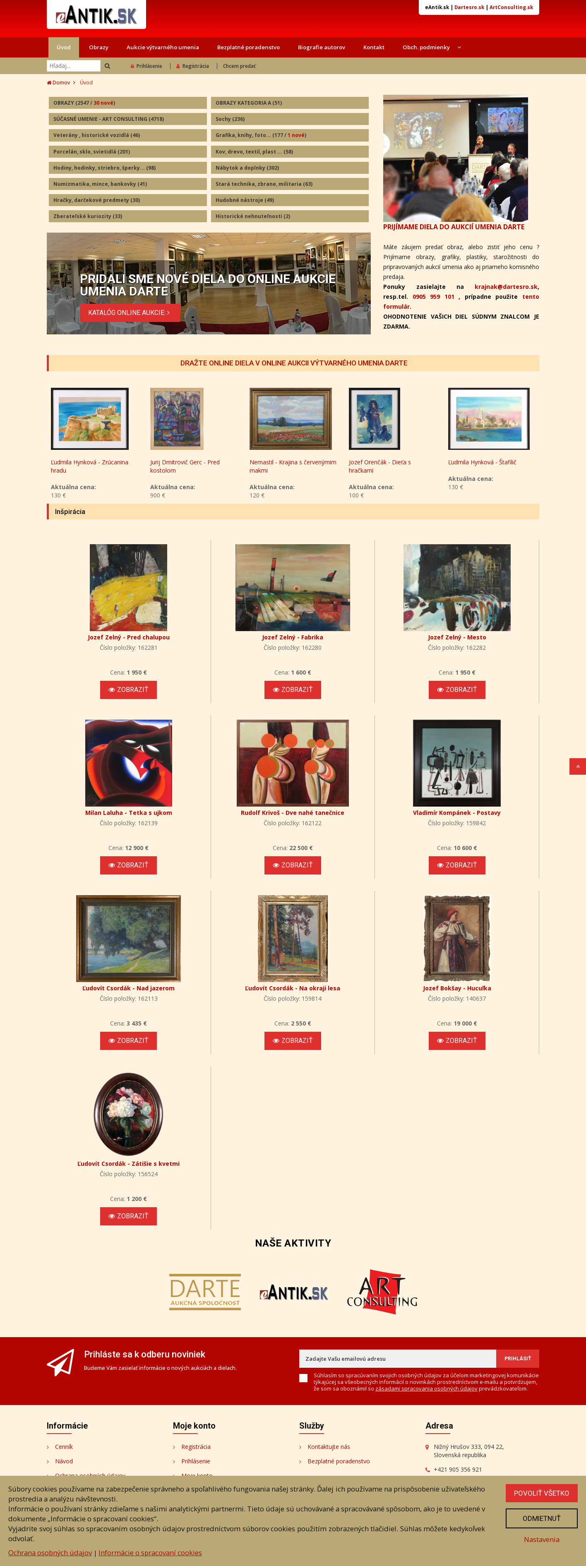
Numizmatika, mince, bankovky (100, 183)
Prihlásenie (146, 66)
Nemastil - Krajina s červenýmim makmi (392, 466)
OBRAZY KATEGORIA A (249, 102)
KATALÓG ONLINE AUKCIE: (130, 313)
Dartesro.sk (469, 7)
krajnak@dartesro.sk (506, 287)
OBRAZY (84, 102)
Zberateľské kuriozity (87, 216)
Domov (58, 82)
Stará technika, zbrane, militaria (264, 183)
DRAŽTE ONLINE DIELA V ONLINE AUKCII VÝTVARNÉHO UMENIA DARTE (294, 363)
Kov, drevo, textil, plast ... (254, 151)
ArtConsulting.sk (511, 7)
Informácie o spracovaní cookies (150, 1552)
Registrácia (192, 66)
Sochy (230, 118)
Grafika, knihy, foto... (261, 135)
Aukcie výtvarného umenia (163, 47)
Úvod (64, 47)
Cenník (64, 1447)
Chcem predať (239, 66)
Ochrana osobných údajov (50, 1552)
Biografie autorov (321, 47)
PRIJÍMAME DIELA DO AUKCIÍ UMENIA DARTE (453, 226)
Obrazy (98, 47)
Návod (64, 1461)
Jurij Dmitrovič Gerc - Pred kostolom (284, 466)
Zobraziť (128, 690)
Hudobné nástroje (245, 200)
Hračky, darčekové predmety (96, 200)
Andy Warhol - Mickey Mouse (90, 462)
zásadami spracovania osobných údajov (426, 1388)
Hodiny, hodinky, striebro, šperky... (104, 167)
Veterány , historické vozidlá (96, 135)
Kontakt (373, 47)
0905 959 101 (433, 296)
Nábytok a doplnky (247, 167)
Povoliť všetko (541, 1493)
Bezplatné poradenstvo (248, 47)
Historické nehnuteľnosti (253, 216)
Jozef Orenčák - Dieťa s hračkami (479, 466)
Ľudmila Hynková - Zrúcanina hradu (189, 466)
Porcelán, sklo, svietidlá (91, 151)
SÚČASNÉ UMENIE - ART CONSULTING (108, 118)
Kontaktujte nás (328, 1447)
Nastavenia (542, 1539)
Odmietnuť (542, 1518)
